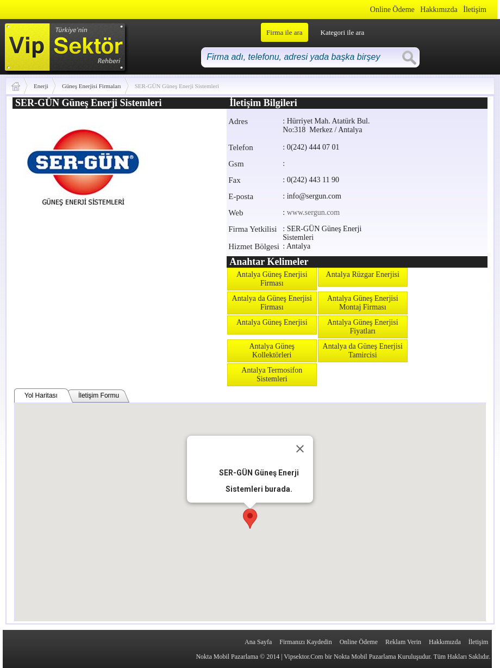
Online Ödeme (392, 9)
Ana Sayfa (258, 642)
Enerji (41, 86)
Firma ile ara (284, 32)
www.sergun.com (313, 212)
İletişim (474, 9)
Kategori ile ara (343, 32)
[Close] (300, 449)
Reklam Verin (403, 642)
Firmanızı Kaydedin (305, 642)
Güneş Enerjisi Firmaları (91, 86)
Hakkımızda (438, 9)
